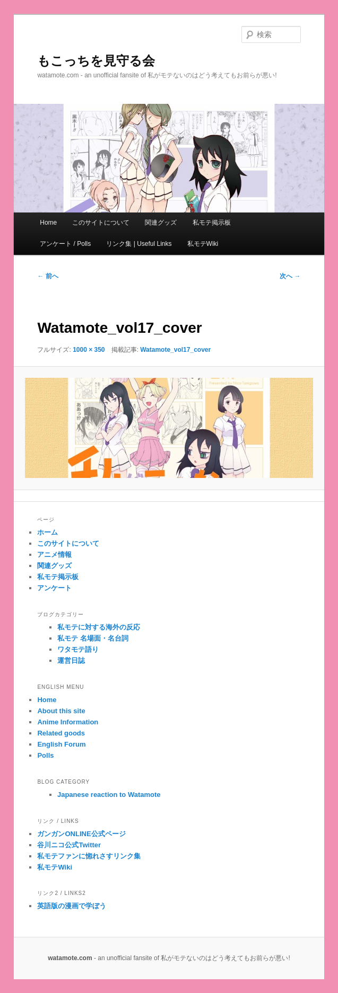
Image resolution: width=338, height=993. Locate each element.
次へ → (290, 276)
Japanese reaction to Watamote (109, 795)
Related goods (61, 733)
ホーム (47, 532)
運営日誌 (71, 660)
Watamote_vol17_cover (175, 349)
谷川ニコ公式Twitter (69, 845)
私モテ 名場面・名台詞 (92, 638)
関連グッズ (161, 222)
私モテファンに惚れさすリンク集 (89, 856)
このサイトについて (100, 222)
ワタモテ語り (78, 649)
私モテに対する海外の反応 (98, 627)
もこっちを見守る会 (96, 61)
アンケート (54, 588)
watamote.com (70, 958)
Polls (45, 755)
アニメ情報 (54, 554)
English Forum (61, 744)
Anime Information (67, 722)
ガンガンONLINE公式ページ (81, 834)
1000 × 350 (89, 349)
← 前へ (47, 276)
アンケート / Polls (65, 243)
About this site (61, 711)
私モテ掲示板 (212, 222)
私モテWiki (203, 243)
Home (48, 222)
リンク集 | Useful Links (138, 243)
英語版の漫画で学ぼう (71, 906)
